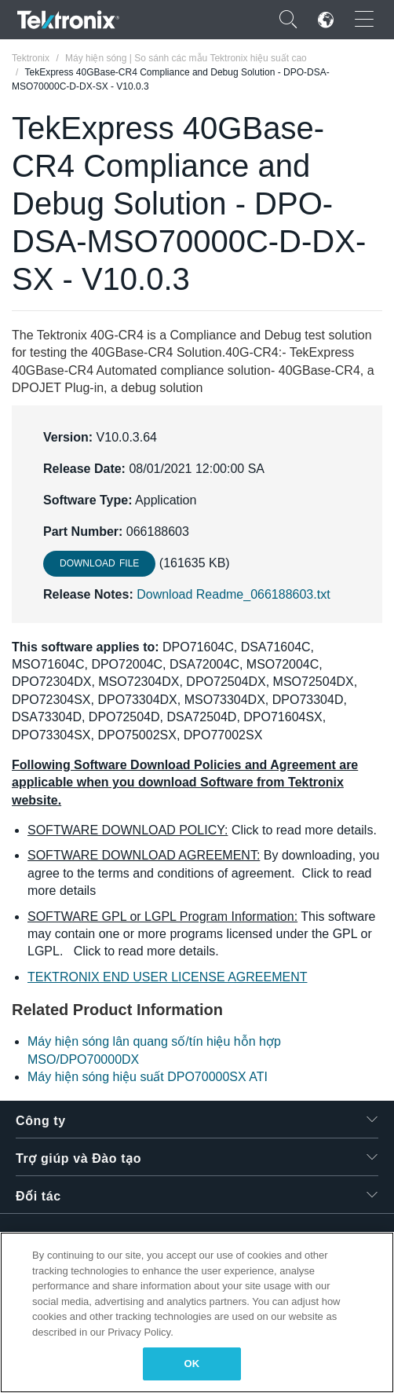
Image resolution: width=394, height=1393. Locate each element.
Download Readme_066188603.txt (233, 594)
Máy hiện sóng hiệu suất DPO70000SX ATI (147, 1076)
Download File (99, 563)
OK (192, 1363)
